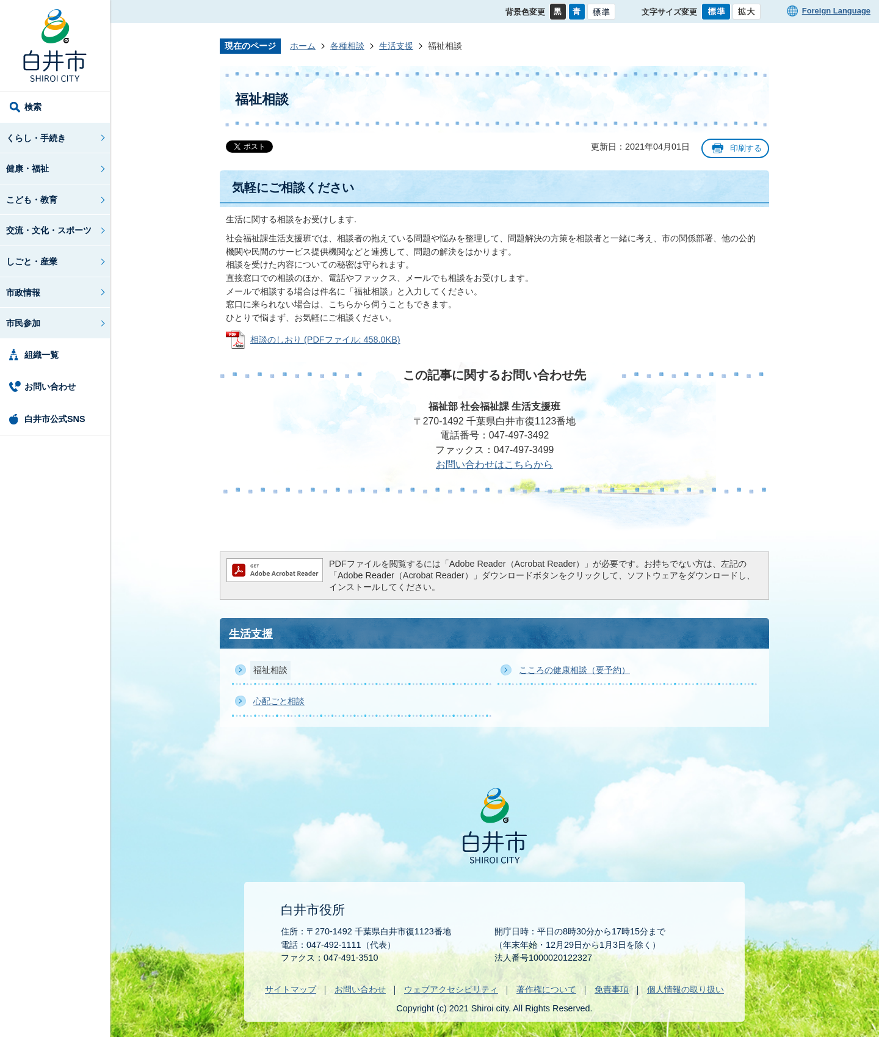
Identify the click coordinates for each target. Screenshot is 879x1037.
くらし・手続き (36, 138)
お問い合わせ (50, 386)
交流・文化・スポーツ (49, 230)
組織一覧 (41, 355)
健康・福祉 (27, 168)
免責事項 (612, 989)
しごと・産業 (31, 261)
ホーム (303, 46)
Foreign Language (836, 10)
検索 (33, 107)
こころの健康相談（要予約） (574, 670)
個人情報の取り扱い (685, 989)
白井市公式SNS (54, 419)
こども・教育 (31, 200)
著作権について (546, 989)
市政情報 (23, 292)
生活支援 (396, 46)
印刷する (746, 148)
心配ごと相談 (279, 701)
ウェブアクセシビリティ (451, 989)
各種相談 (347, 46)
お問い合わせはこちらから (494, 464)
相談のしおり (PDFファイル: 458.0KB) (325, 339)
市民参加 (23, 323)
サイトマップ (290, 989)
